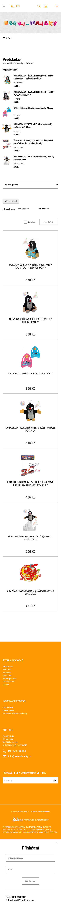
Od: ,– (23, 208)
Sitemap (6, 684)
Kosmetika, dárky (10, 832)
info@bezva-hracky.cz (17, 6)
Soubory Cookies (9, 681)
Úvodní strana (8, 666)
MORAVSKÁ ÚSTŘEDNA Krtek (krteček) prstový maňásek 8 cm (30, 538)
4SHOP (46, 820)
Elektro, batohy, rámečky (14, 827)
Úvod (4, 63)
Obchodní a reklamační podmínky (15, 713)
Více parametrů (11, 201)
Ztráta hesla (7, 675)
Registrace (6, 672)
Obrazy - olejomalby (20, 829)
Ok (54, 780)
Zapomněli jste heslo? (16, 896)
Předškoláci (29, 63)
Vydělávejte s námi (9, 678)
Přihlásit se (7, 669)
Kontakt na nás (8, 710)
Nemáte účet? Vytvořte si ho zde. (21, 900)
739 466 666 (12, 6)
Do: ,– (43, 208)
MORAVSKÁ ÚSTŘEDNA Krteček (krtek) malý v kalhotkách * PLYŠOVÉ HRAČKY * (33, 77)
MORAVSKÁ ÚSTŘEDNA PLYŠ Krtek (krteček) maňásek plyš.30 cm (30, 429)
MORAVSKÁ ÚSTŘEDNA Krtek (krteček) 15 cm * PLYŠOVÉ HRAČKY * (30, 321)
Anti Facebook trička (28, 832)
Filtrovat (49, 221)
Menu (8, 38)
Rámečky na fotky (34, 827)
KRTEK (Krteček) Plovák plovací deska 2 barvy (33, 107)
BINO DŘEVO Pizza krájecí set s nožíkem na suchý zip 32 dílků (30, 592)
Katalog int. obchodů (48, 832)
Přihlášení (30, 881)
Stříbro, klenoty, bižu (40, 829)
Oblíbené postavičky (15, 63)
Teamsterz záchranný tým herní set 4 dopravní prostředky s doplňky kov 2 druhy (33, 142)
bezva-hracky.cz (23, 811)
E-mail (5, 779)
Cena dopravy (8, 707)
